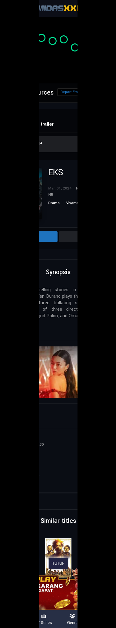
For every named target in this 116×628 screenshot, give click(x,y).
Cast (85, 236)
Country (101, 619)
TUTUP (58, 563)
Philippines (25, 326)
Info (31, 236)
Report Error (70, 92)
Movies (14, 619)
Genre (72, 619)
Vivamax (73, 203)
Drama (54, 203)
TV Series (43, 619)
